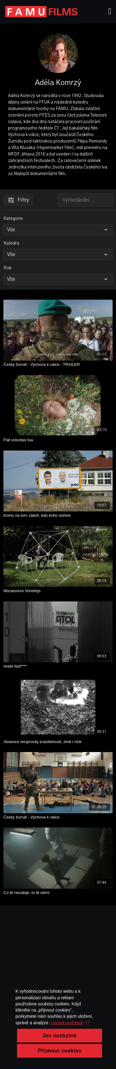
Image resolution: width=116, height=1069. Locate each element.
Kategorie (13, 218)
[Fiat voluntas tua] (58, 440)
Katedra (11, 243)
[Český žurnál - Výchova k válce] (58, 817)
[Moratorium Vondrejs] (58, 591)
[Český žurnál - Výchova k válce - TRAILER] (58, 364)
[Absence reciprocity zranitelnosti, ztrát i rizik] (58, 742)
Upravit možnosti (70, 1041)
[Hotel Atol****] (58, 666)
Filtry (18, 200)
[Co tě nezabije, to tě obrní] (58, 893)
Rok (7, 268)
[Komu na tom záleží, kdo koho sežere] (58, 515)
